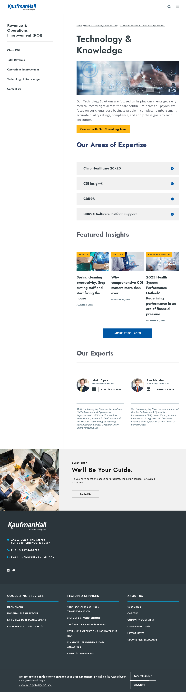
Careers (133, 613)
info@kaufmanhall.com (38, 557)
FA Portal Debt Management (26, 620)
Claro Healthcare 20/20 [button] (102, 168)
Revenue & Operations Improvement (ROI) (24, 30)
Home (79, 25)
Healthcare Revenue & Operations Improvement (142, 25)
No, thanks (143, 676)
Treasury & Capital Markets (86, 624)
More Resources (127, 333)
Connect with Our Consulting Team (103, 129)
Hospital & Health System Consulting (101, 25)
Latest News (136, 633)
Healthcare (15, 606)
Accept (139, 685)
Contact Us (85, 494)
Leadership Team (138, 626)
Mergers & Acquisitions (84, 618)
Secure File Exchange (142, 639)
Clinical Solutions (80, 653)
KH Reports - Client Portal (25, 626)
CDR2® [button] (89, 199)
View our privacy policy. (35, 685)
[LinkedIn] (94, 389)
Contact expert (111, 389)
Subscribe (134, 606)
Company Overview (140, 620)
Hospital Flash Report (22, 613)
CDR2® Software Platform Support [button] (110, 214)
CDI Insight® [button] (93, 183)
